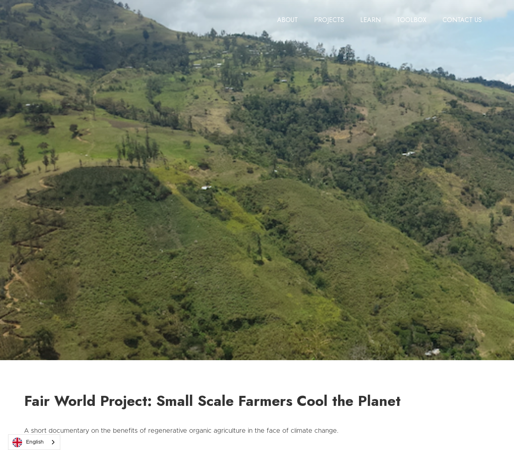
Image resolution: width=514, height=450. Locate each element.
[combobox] (34, 442)
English (28, 442)
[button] (287, 20)
